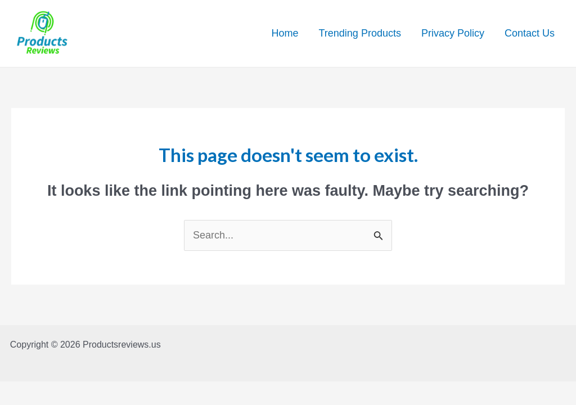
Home (284, 33)
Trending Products (360, 33)
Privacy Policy (452, 33)
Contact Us (530, 33)
